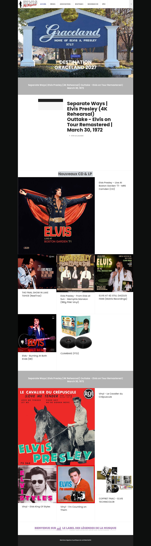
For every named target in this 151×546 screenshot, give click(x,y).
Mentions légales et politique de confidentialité (75, 540)
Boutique (79, 4)
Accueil (43, 4)
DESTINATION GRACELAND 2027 (75, 65)
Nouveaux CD (93, 4)
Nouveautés (75, 56)
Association (65, 4)
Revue (53, 4)
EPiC (103, 4)
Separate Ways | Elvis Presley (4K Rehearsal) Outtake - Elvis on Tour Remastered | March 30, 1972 (89, 116)
